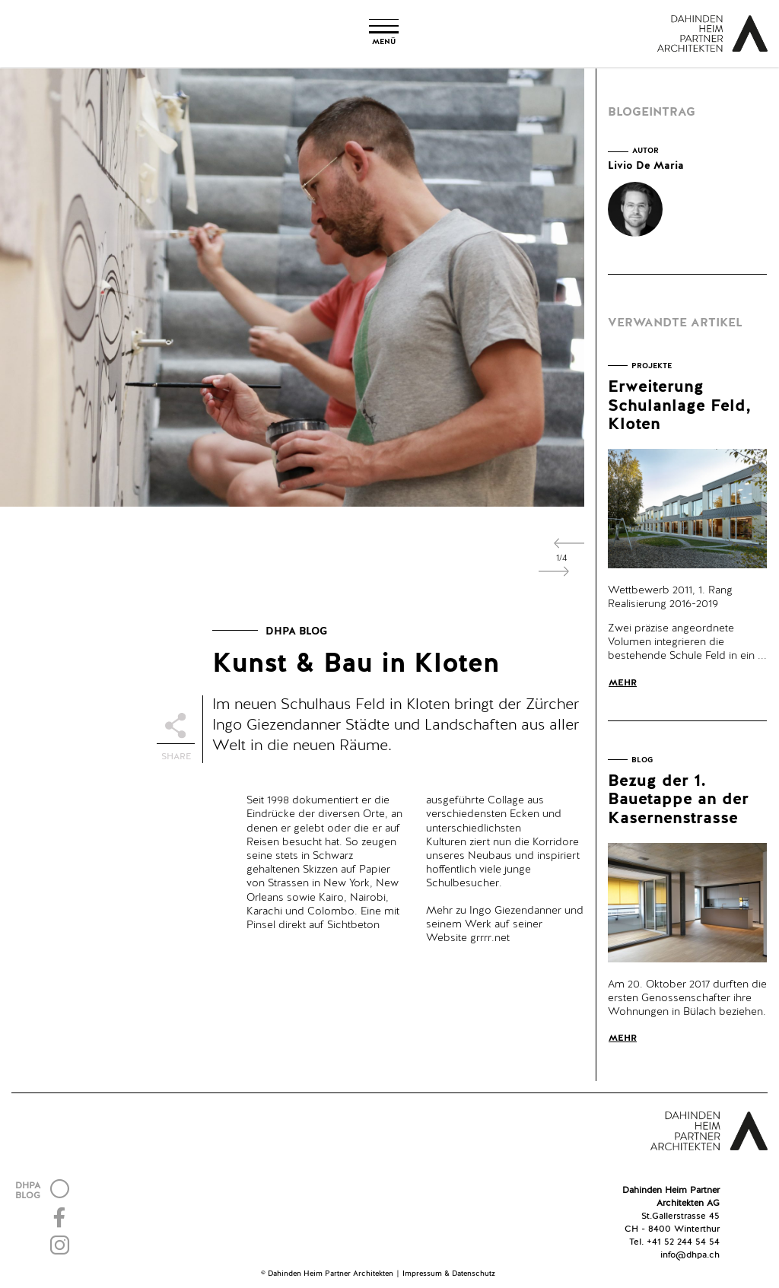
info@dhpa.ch (690, 1255)
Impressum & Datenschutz (448, 1273)
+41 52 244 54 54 (683, 1242)
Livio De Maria (646, 166)
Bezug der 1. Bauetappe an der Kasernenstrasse (678, 799)
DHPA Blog (296, 631)
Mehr (623, 683)
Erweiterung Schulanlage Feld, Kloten (679, 405)
